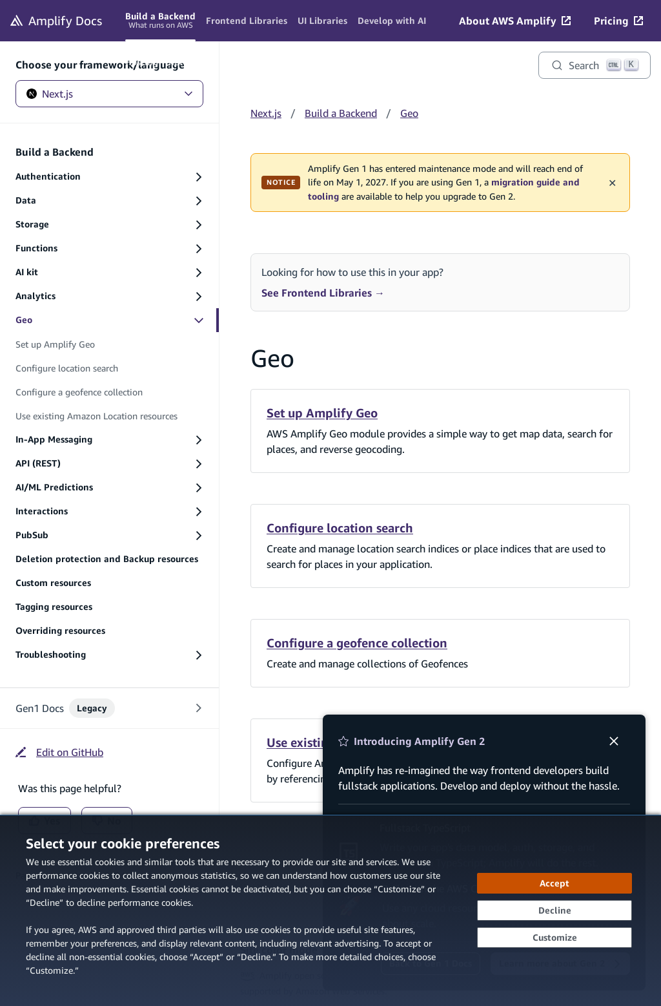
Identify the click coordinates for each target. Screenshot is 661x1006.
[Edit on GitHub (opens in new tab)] (59, 752)
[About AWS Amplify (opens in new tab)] (514, 20)
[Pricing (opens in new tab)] (618, 20)
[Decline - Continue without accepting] (554, 910)
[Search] (594, 65)
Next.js (109, 93)
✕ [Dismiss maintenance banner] (612, 182)
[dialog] (330, 910)
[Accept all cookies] (554, 883)
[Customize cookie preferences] (554, 937)
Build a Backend (341, 113)
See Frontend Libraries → (323, 292)
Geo (409, 113)
